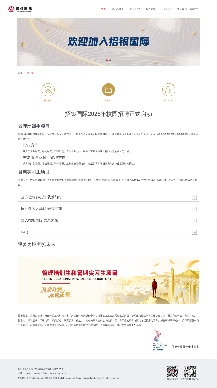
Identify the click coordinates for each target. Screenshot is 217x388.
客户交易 (150, 9)
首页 (103, 9)
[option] (108, 42)
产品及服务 (118, 9)
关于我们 (182, 9)
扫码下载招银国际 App (190, 379)
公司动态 (166, 9)
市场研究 (135, 9)
